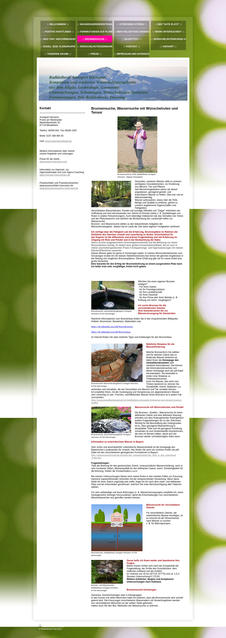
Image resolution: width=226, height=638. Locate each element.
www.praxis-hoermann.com (53, 161)
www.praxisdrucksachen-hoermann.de (59, 188)
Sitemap (60, 626)
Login (184, 625)
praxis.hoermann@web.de (58, 141)
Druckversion (47, 626)
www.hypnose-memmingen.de (55, 175)
